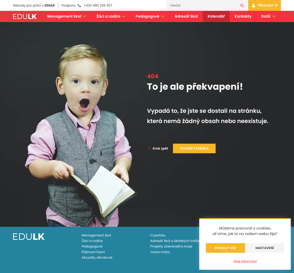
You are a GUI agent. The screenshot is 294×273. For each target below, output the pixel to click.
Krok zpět (157, 148)
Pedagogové (150, 16)
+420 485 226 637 (94, 5)
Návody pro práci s (34, 5)
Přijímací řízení (93, 252)
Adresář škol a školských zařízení (176, 240)
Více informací (245, 261)
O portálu (158, 235)
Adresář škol (186, 16)
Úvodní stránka (194, 148)
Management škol (67, 16)
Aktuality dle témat (97, 257)
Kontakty (243, 16)
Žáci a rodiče (111, 16)
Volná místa (160, 252)
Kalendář (216, 16)
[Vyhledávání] (201, 5)
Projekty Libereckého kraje (171, 246)
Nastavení (264, 248)
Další (268, 16)
